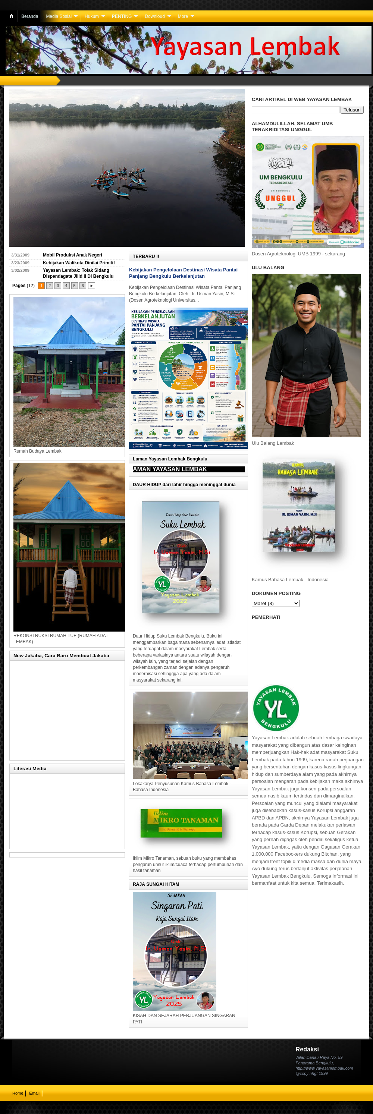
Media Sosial (59, 16)
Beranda (29, 16)
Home (17, 1093)
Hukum (92, 16)
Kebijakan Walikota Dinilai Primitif (79, 262)
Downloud (154, 16)
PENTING (122, 16)
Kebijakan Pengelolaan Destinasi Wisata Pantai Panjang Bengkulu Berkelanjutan (183, 273)
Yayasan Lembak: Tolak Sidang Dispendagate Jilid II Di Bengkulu (78, 273)
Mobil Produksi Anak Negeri (72, 255)
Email (34, 1093)
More (183, 16)
